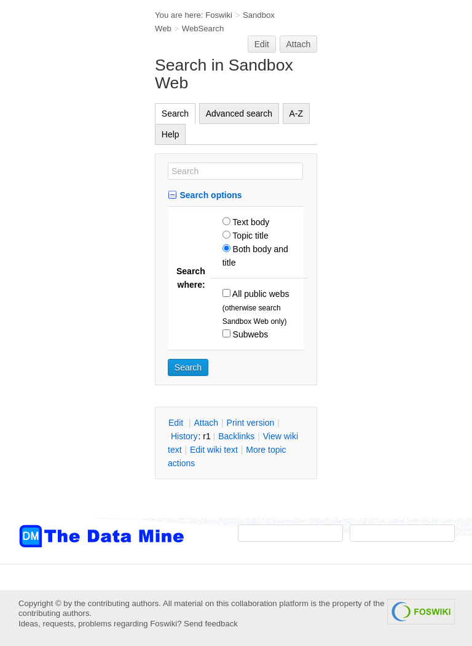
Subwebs (249, 334)
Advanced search (239, 113)
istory (184, 436)
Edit (261, 44)
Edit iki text (214, 450)
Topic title (249, 235)
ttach (206, 423)
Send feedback (211, 623)
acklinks (236, 436)
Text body (250, 222)
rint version (251, 423)
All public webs (259, 294)
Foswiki (218, 15)
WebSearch (203, 28)
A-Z (296, 113)
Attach (298, 44)
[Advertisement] (67, 247)
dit (177, 423)
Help (170, 134)
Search (175, 113)
